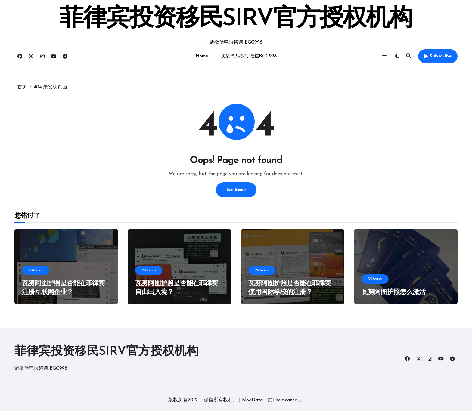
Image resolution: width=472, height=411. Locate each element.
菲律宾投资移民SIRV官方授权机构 (236, 19)
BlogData (252, 400)
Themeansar (285, 400)
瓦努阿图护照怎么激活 (393, 292)
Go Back (236, 189)
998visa (35, 270)
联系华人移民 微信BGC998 (248, 56)
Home (202, 56)
